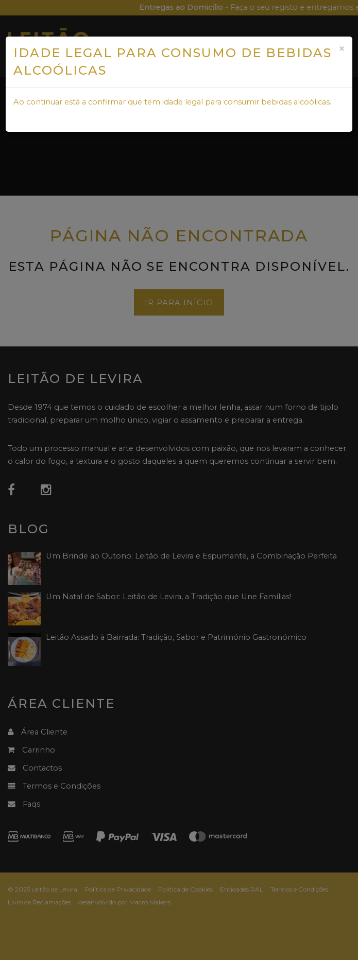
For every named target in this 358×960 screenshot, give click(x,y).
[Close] (341, 48)
